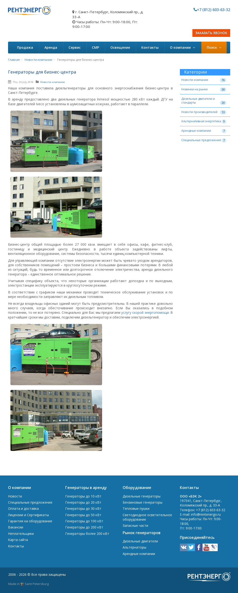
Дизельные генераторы (141, 496)
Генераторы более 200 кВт (87, 533)
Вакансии (15, 527)
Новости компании (38, 60)
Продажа (25, 47)
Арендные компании (196, 131)
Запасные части (135, 525)
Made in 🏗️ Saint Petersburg (28, 584)
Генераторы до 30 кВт (83, 508)
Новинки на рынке (194, 89)
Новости (15, 496)
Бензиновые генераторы (142, 502)
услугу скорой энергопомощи (145, 312)
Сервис (75, 47)
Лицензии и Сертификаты (28, 515)
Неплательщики (21, 533)
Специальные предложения (201, 140)
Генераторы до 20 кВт (83, 502)
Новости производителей (199, 112)
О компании (182, 47)
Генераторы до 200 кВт (84, 527)
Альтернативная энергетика (201, 121)
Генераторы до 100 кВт (84, 521)
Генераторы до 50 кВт (83, 515)
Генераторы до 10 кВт (83, 496)
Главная (14, 60)
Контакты (150, 47)
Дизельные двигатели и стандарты (198, 101)
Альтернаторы (134, 547)
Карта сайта (18, 539)
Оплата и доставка (23, 508)
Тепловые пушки (136, 508)
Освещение (120, 47)
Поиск (214, 47)
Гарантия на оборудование (30, 521)
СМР (95, 47)
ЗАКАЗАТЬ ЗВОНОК (211, 33)
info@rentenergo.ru (206, 514)
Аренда (50, 47)
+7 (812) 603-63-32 (213, 9)
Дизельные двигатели (140, 541)
